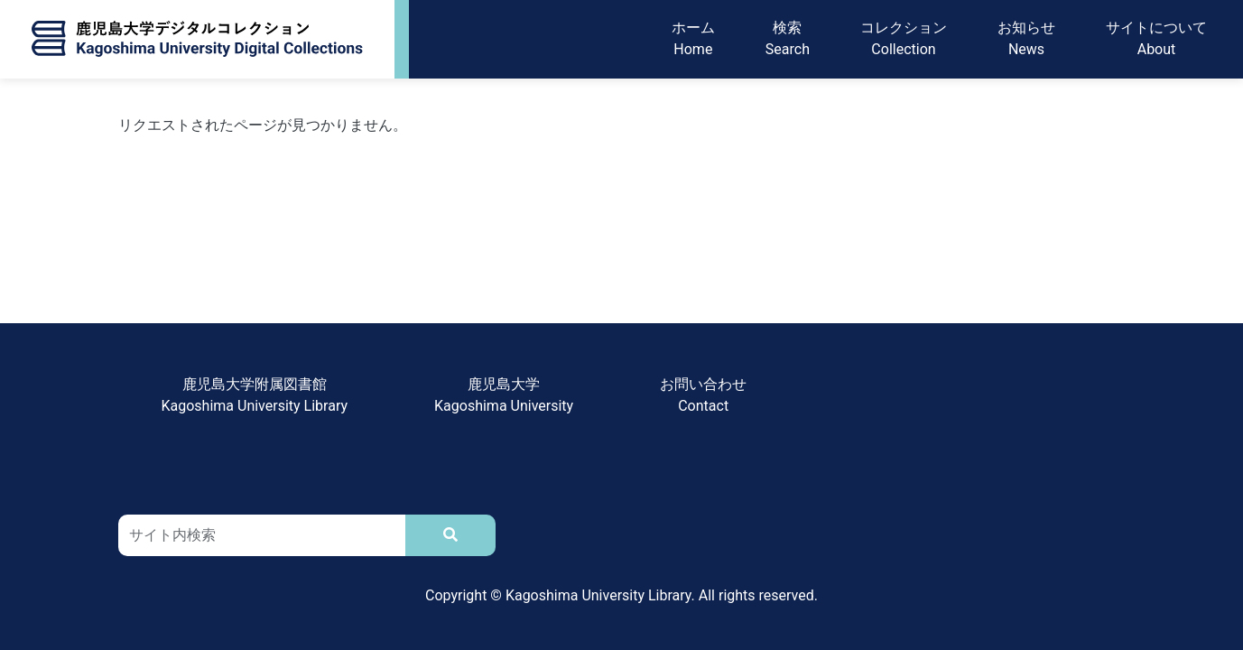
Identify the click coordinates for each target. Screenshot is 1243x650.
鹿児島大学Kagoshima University (503, 395)
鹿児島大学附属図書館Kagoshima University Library (255, 395)
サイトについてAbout (1156, 39)
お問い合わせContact (703, 395)
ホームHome (693, 39)
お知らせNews (1026, 39)
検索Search (787, 39)
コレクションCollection (903, 39)
